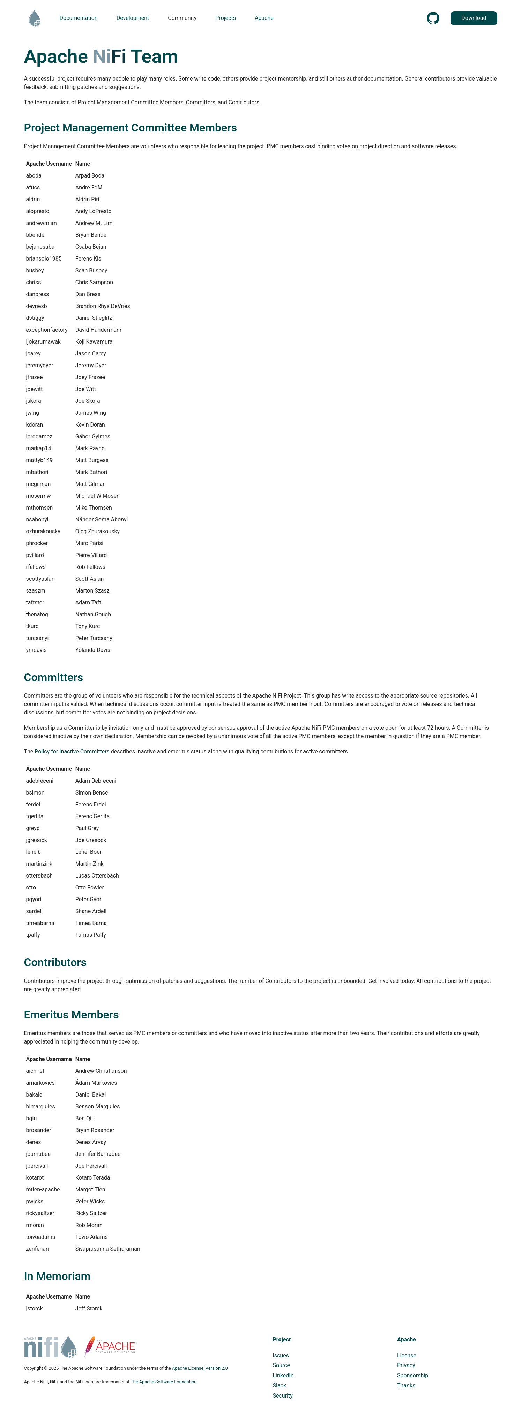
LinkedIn (283, 1375)
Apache (406, 1339)
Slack (279, 1385)
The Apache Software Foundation (163, 1381)
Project (282, 1339)
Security (283, 1395)
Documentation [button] (79, 18)
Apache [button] (264, 18)
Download (473, 18)
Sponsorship (412, 1375)
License (406, 1355)
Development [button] (133, 18)
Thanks (406, 1385)
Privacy (406, 1365)
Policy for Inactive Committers (72, 751)
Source (281, 1365)
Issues (281, 1355)
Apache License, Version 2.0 (200, 1368)
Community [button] (182, 18)
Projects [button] (225, 18)
